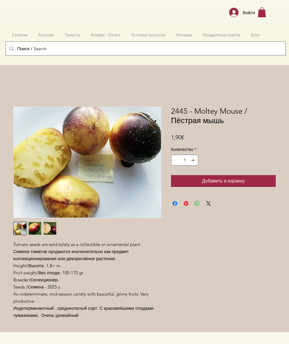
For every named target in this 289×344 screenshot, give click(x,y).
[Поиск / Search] (145, 48)
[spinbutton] (184, 160)
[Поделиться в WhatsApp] (197, 203)
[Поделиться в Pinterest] (186, 203)
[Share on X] (208, 203)
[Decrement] (175, 160)
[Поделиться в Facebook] (174, 203)
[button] (262, 12)
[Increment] (193, 160)
